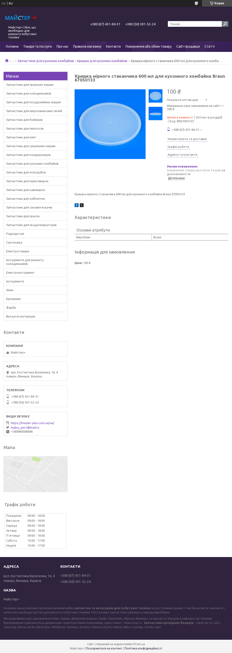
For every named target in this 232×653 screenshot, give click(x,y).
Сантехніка (14, 242)
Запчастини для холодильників (28, 93)
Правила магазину (87, 46)
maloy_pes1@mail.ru (25, 427)
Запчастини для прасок (23, 216)
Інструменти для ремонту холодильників (25, 261)
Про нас (62, 46)
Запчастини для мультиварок (27, 181)
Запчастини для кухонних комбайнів (46, 61)
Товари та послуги (37, 46)
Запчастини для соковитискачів (29, 207)
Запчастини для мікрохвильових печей (34, 111)
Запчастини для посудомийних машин (33, 102)
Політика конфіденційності (143, 648)
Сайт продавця (188, 46)
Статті (210, 46)
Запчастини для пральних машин (30, 84)
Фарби (11, 307)
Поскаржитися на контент (104, 648)
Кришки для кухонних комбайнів (102, 61)
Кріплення (13, 298)
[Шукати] (225, 24)
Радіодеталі (15, 233)
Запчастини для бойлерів (24, 119)
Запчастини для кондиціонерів (28, 154)
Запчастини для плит (21, 137)
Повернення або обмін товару (148, 46)
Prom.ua (139, 644)
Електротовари (17, 251)
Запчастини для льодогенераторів (31, 225)
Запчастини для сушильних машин (30, 146)
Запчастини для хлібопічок (25, 198)
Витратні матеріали (20, 316)
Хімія (9, 290)
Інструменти (15, 281)
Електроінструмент (20, 272)
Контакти (113, 46)
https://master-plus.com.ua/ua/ (32, 423)
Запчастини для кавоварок (25, 189)
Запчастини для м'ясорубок (26, 172)
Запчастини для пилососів (25, 128)
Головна (12, 46)
